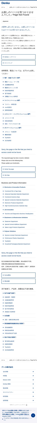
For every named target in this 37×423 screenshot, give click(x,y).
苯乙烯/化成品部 (9, 341)
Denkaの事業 (7, 384)
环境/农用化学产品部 (11, 333)
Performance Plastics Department (14, 238)
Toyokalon (8, 137)
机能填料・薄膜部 (10, 297)
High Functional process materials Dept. (16, 206)
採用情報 (5, 400)
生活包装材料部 (9, 350)
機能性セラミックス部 (11, 87)
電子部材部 (8, 93)
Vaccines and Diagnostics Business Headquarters (19, 213)
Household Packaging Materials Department (17, 244)
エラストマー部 (9, 118)
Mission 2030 (7, 380)
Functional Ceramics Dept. (12, 197)
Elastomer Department (11, 221)
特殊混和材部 (9, 121)
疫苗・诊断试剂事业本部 (12, 319)
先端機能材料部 (9, 84)
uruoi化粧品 (8, 107)
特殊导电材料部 (9, 306)
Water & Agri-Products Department (15, 227)
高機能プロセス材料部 (11, 96)
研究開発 (5, 396)
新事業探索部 (9, 110)
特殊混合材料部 (9, 330)
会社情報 (5, 371)
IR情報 (5, 375)
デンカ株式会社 (7, 367)
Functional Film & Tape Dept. (13, 191)
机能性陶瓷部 (9, 303)
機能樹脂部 (8, 134)
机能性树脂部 (9, 344)
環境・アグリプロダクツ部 (12, 124)
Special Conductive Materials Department (17, 200)
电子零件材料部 (9, 309)
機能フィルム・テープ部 (12, 82)
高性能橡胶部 (9, 327)
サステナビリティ (8, 392)
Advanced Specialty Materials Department (17, 194)
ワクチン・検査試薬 (10, 104)
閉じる (33, 415)
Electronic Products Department (14, 203)
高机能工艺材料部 (10, 312)
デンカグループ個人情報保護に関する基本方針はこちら (16, 419)
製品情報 (5, 388)
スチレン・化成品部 (10, 131)
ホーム (3, 7)
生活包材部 (8, 140)
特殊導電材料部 (9, 90)
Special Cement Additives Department (16, 224)
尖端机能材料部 (9, 300)
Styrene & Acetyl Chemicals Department (16, 235)
